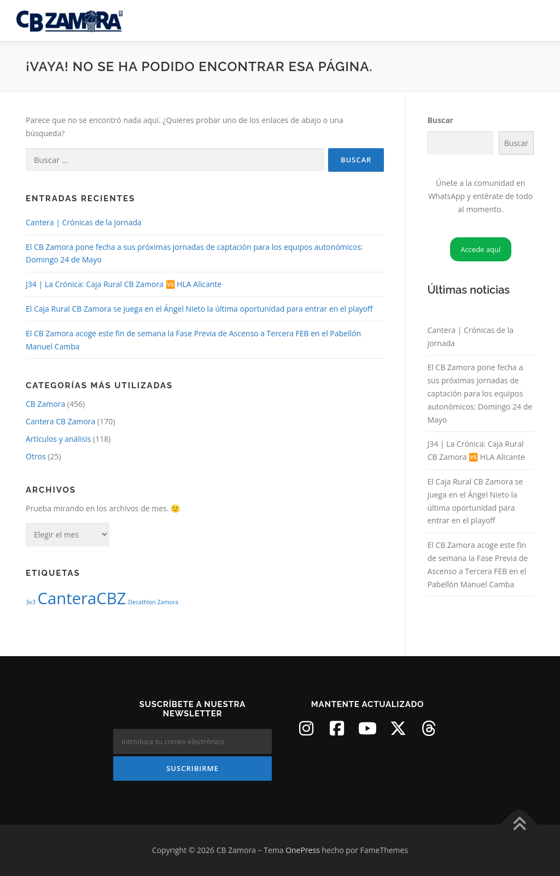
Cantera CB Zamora (60, 421)
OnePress (302, 850)
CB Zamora (45, 404)
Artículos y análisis (58, 439)
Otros (36, 456)
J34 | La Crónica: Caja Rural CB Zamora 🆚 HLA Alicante (123, 284)
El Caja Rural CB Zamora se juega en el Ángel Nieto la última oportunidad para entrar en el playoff (199, 308)
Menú (534, 20)
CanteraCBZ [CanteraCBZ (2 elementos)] (81, 598)
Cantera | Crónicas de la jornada (84, 222)
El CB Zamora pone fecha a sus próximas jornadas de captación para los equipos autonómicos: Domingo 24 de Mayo (479, 393)
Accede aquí (480, 249)
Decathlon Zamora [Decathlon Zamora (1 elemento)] (153, 602)
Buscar (440, 120)
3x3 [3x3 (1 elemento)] (31, 602)
